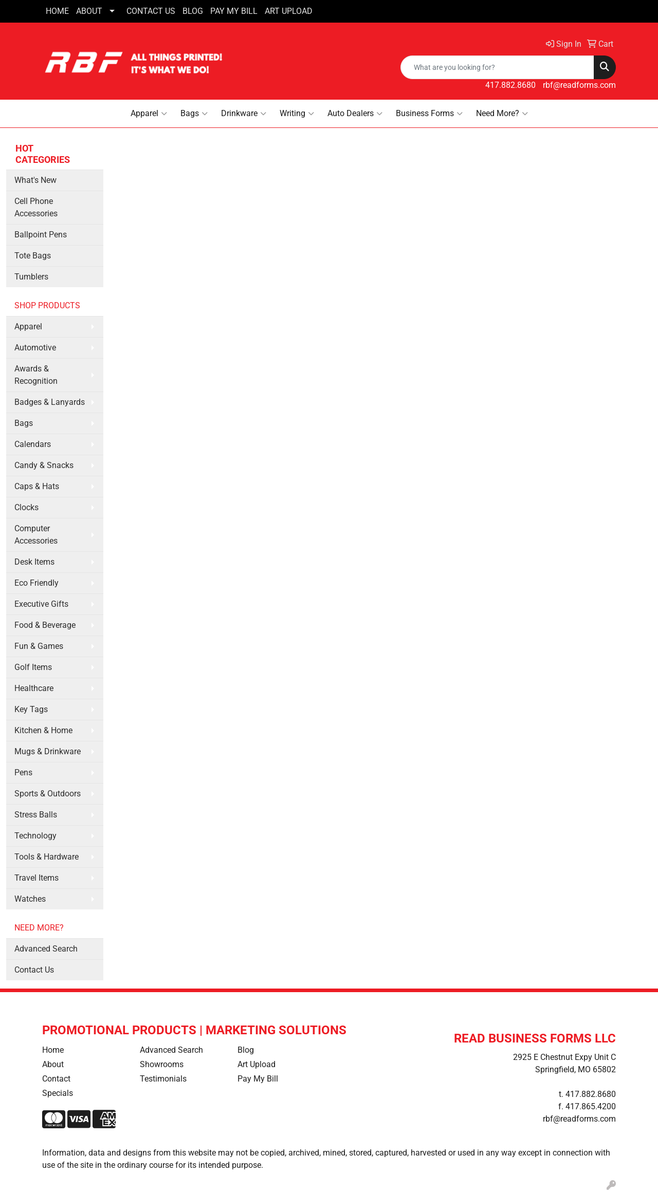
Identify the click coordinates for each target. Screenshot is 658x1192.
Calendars (32, 444)
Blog (245, 1050)
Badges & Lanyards (49, 402)
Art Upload (256, 1064)
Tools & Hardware (46, 857)
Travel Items (36, 878)
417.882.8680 (510, 85)
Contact (56, 1079)
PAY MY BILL (234, 11)
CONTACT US (150, 11)
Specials (57, 1093)
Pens (23, 772)
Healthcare (33, 688)
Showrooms (162, 1064)
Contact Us (34, 970)
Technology (35, 836)
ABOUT (89, 11)
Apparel (149, 113)
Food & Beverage (45, 625)
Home (53, 1050)
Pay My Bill (257, 1079)
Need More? (502, 113)
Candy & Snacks (44, 465)
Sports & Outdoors (47, 793)
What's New (35, 180)
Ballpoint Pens (40, 234)
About (53, 1064)
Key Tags (31, 709)
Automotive (35, 347)
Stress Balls (35, 815)
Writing (297, 113)
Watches (30, 899)
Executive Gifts (41, 604)
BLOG (192, 11)
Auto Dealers (354, 113)
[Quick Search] (497, 67)
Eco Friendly (36, 583)
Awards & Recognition (36, 375)
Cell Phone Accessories (36, 207)
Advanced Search (46, 949)
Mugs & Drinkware (47, 751)
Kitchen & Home (43, 730)
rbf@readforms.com (579, 85)
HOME (57, 11)
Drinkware (243, 113)
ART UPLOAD (289, 11)
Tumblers (31, 277)
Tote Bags (32, 255)
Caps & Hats (36, 486)
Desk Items (34, 562)
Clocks (26, 507)
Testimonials (163, 1079)
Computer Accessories (36, 535)
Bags (194, 113)
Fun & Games (38, 646)
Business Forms (429, 113)
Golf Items (33, 667)
